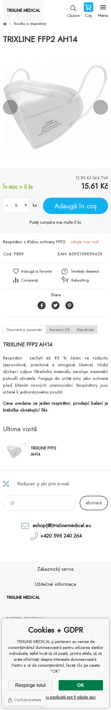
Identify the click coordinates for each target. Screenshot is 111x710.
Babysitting (80, 280)
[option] (55, 107)
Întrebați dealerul (85, 271)
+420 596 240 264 (61, 535)
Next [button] (100, 107)
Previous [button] (10, 107)
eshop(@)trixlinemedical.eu (62, 525)
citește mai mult (84, 242)
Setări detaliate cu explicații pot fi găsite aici (55, 697)
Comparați (29, 280)
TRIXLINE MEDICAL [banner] (23, 10)
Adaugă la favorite (36, 271)
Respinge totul (30, 685)
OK (80, 685)
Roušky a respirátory (30, 23)
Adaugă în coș (75, 206)
